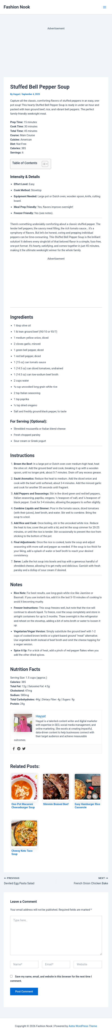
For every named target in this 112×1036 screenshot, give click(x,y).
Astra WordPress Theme (83, 1026)
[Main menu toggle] (104, 7)
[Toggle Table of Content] (43, 164)
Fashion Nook (17, 7)
